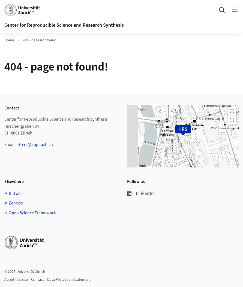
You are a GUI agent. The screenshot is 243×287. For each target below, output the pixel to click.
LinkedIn (140, 193)
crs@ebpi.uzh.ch (37, 145)
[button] (232, 111)
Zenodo (16, 203)
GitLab (15, 194)
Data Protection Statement (69, 279)
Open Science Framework (32, 213)
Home (9, 40)
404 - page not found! (40, 40)
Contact (37, 279)
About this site (16, 279)
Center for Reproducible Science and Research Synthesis (64, 25)
